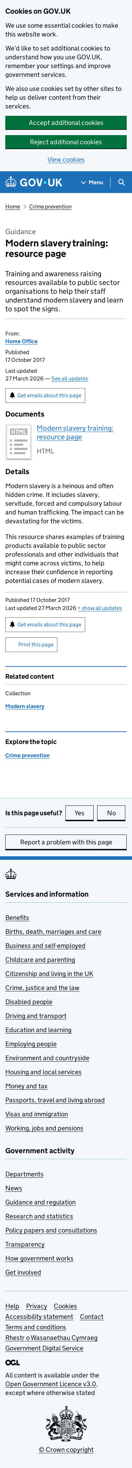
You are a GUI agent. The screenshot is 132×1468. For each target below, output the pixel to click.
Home (12, 206)
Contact (91, 1317)
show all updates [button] (99, 608)
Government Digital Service (44, 1348)
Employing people (31, 1044)
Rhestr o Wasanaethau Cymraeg (51, 1338)
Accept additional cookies (66, 123)
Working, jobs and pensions (44, 1128)
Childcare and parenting (40, 960)
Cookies (65, 1306)
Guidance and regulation (40, 1202)
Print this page (36, 644)
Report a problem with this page (66, 842)
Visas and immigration (36, 1114)
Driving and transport (36, 1016)
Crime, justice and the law (42, 988)
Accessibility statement (39, 1317)
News (13, 1188)
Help (12, 1306)
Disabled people (28, 1002)
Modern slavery (24, 706)
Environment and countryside (47, 1058)
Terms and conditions (35, 1327)
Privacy (36, 1306)
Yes (84, 813)
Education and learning (38, 1030)
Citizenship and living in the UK (49, 974)
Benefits (17, 918)
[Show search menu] (121, 182)
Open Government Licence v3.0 (50, 1384)
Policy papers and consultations (51, 1230)
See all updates (69, 378)
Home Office (21, 341)
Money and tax (26, 1086)
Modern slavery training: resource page (75, 432)
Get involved (23, 1272)
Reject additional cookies (66, 142)
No (116, 813)
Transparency (25, 1244)
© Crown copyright (66, 1450)
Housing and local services (43, 1072)
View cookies (66, 159)
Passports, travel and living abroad (55, 1100)
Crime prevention (50, 206)
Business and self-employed (45, 946)
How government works (39, 1258)
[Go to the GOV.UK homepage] (33, 182)
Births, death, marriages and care (53, 932)
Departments (24, 1174)
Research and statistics (39, 1216)
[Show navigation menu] (92, 182)
